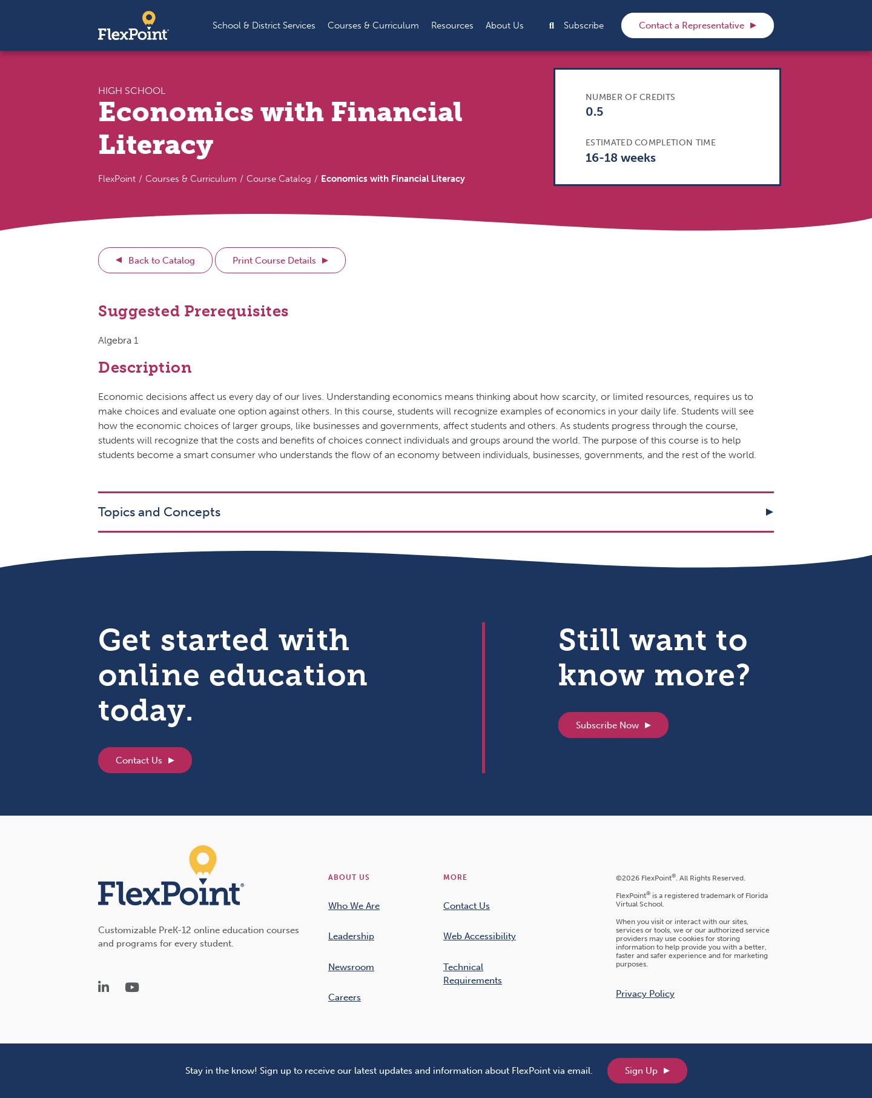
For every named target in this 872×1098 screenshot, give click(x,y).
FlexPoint (117, 178)
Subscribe (584, 25)
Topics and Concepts (159, 511)
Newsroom (351, 967)
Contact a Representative (691, 25)
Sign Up (641, 1070)
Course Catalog (278, 178)
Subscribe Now (607, 725)
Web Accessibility (479, 936)
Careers (344, 997)
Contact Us (139, 760)
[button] (264, 25)
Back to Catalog (161, 260)
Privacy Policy (645, 993)
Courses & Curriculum (191, 178)
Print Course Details (274, 260)
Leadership (351, 936)
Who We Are (354, 905)
